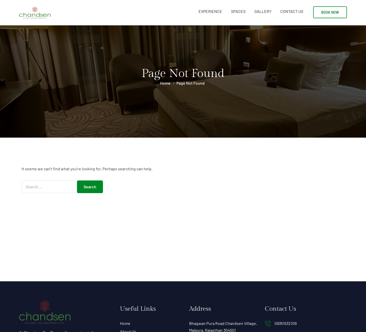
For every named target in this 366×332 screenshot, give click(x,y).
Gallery (262, 11)
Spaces (238, 11)
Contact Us (291, 11)
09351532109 (285, 323)
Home (165, 83)
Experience (210, 11)
